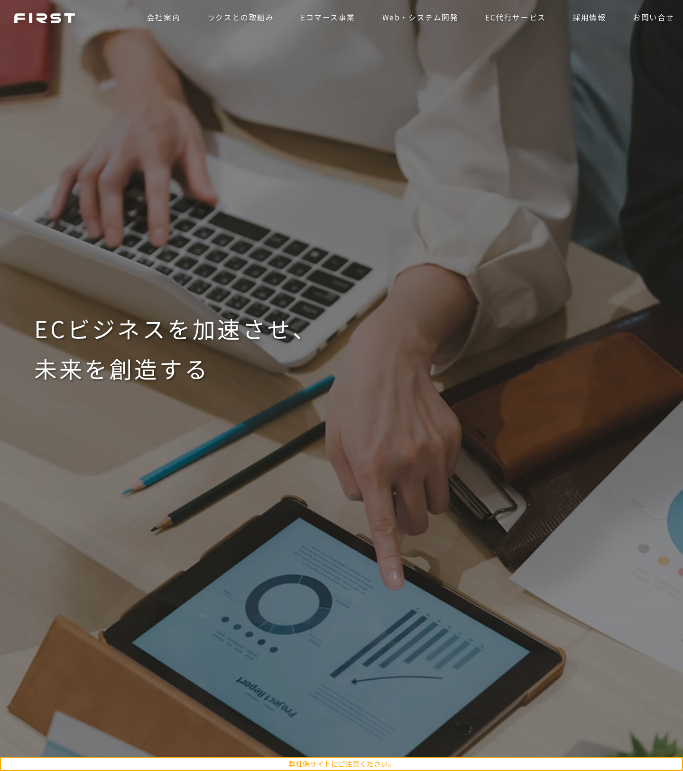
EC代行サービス (514, 18)
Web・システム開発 (419, 18)
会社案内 (162, 18)
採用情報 (588, 18)
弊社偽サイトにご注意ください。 (341, 764)
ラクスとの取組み (239, 18)
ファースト (45, 18)
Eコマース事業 (327, 18)
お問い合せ (653, 18)
